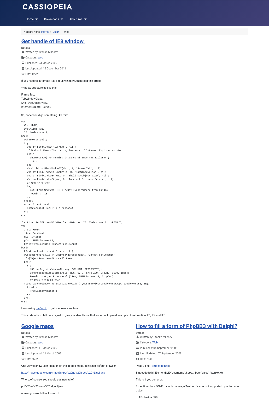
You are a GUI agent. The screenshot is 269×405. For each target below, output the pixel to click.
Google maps (37, 326)
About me (75, 19)
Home (30, 19)
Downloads (51, 19)
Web (40, 57)
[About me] (84, 19)
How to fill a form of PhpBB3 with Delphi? (186, 326)
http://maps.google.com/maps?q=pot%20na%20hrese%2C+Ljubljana (63, 372)
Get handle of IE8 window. (53, 41)
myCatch (41, 308)
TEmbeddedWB (159, 365)
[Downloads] (61, 19)
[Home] (36, 19)
